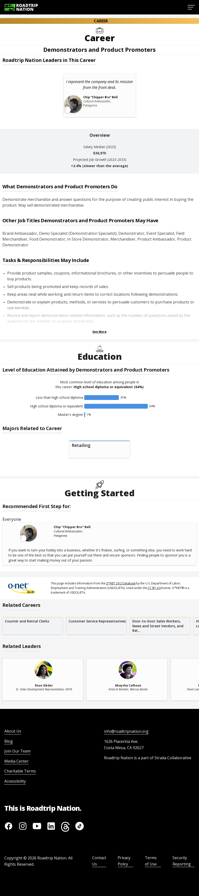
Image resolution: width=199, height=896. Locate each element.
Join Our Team (17, 751)
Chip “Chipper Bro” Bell (72, 527)
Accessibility (15, 781)
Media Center (16, 761)
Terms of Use (151, 861)
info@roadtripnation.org (126, 731)
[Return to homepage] (21, 7)
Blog (8, 741)
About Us (12, 731)
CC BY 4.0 (154, 588)
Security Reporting (182, 861)
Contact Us (99, 861)
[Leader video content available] (29, 533)
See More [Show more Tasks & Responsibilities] (99, 332)
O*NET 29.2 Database (121, 583)
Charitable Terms (20, 771)
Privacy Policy (124, 861)
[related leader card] (42, 679)
